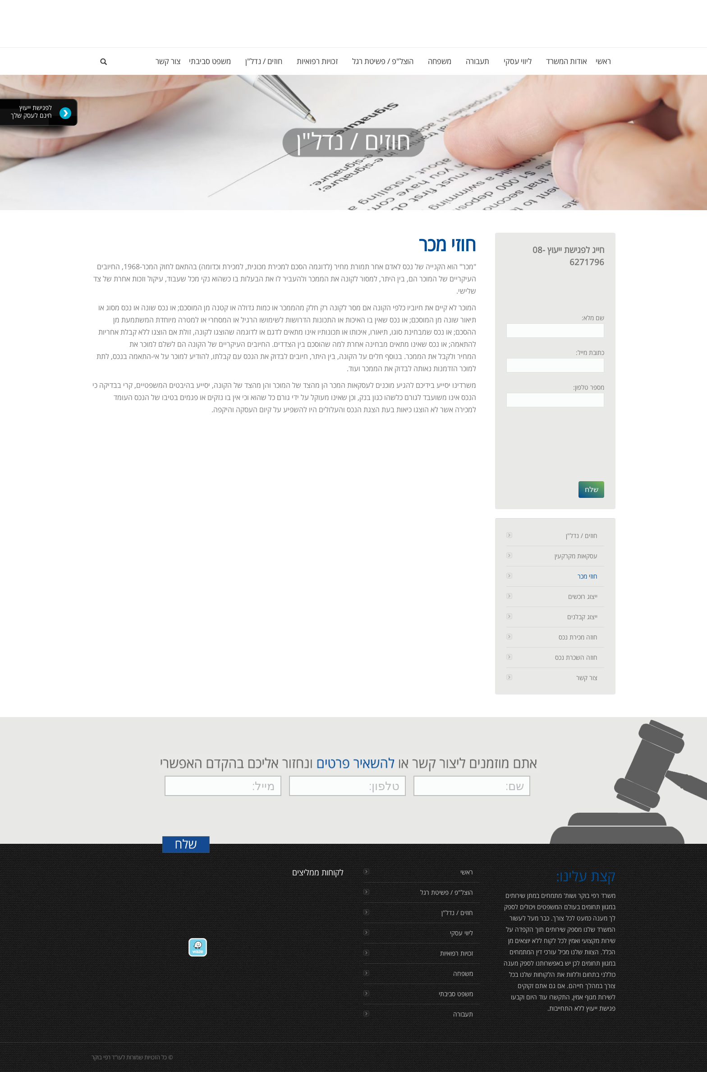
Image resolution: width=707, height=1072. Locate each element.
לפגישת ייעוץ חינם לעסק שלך (31, 111)
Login (608, 9)
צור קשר (586, 677)
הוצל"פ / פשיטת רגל (446, 892)
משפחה (463, 973)
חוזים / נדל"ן (581, 535)
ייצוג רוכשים (582, 596)
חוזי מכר (587, 576)
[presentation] (567, 448)
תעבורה (463, 1014)
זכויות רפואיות (456, 953)
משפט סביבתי (456, 993)
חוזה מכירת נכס (578, 637)
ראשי (466, 872)
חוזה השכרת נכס (576, 657)
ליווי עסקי (461, 933)
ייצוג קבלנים (582, 616)
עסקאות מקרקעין (576, 556)
